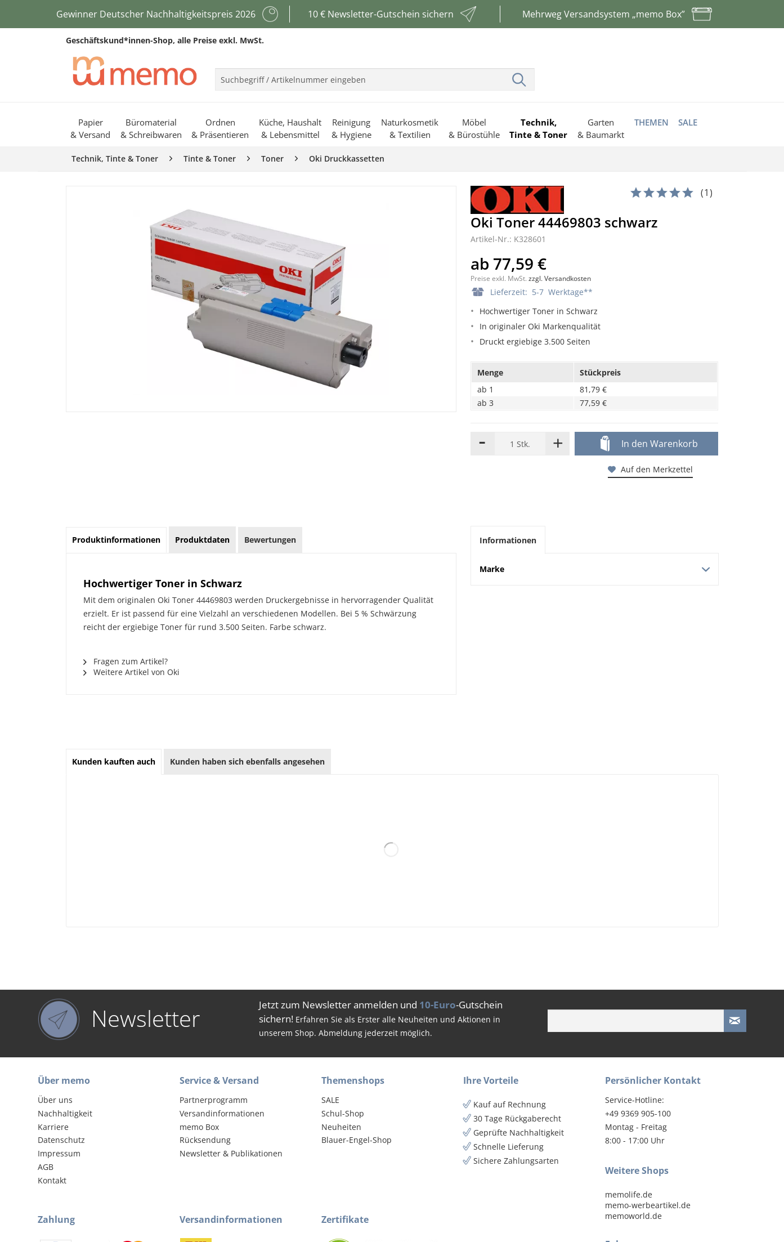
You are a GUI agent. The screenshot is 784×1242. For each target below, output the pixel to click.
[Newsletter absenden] (735, 1020)
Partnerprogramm (214, 1099)
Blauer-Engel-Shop (356, 1139)
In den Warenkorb (649, 444)
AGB (45, 1166)
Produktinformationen (116, 539)
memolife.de (628, 1194)
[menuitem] (374, 75)
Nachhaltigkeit (65, 1113)
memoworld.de (633, 1215)
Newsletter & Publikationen (231, 1153)
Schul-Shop (342, 1113)
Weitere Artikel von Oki (131, 672)
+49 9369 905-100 (638, 1113)
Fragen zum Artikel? (125, 661)
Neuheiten (341, 1127)
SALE (330, 1099)
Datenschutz (61, 1139)
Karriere (53, 1127)
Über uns (55, 1099)
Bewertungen (270, 539)
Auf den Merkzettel (650, 469)
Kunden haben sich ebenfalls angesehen (247, 761)
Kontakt (52, 1180)
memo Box (199, 1127)
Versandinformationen (222, 1113)
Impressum (59, 1153)
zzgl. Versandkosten (559, 278)
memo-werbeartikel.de (648, 1205)
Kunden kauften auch (113, 761)
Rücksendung (205, 1139)
